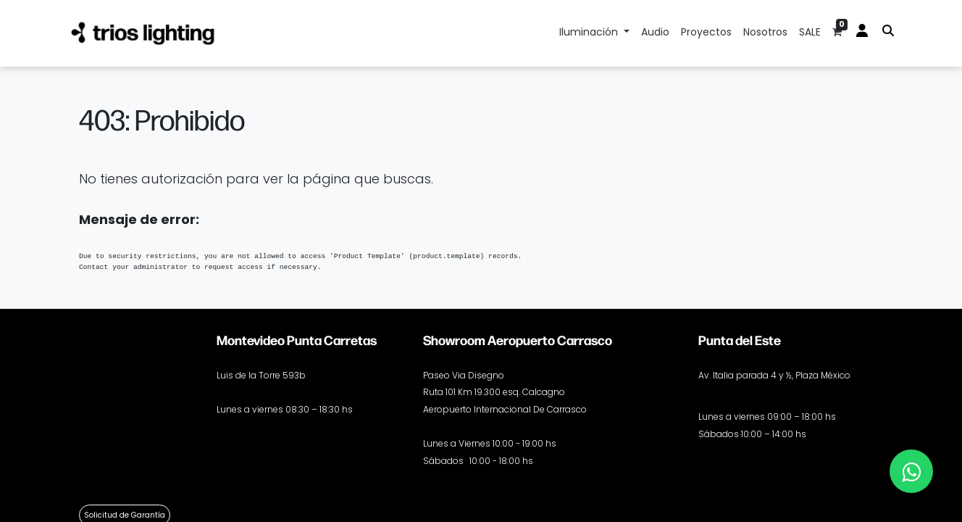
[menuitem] (655, 33)
